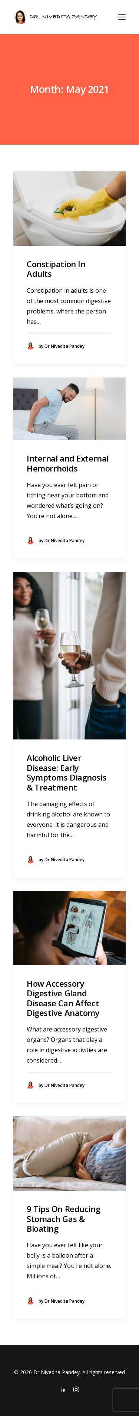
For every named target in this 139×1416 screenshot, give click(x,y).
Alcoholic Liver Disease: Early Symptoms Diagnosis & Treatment (66, 772)
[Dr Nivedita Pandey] (55, 17)
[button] (122, 17)
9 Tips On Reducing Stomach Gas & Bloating (63, 1218)
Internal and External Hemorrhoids (68, 463)
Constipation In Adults (56, 268)
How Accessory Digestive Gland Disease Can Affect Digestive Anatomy (63, 998)
